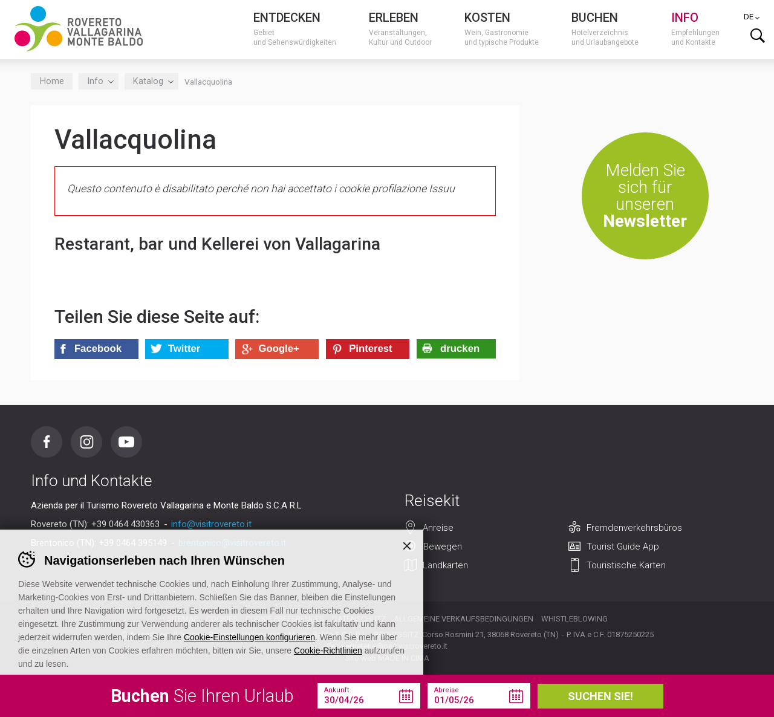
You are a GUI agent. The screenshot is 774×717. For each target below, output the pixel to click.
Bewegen (442, 546)
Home (52, 81)
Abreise (446, 690)
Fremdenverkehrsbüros (634, 527)
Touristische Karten (626, 565)
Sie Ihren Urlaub (202, 695)
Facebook (46, 442)
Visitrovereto (78, 28)
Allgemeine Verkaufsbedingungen (463, 618)
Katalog (151, 81)
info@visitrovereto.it (211, 524)
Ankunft (336, 690)
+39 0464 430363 (125, 524)
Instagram (86, 442)
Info (98, 81)
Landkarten (445, 565)
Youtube (126, 442)
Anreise (438, 527)
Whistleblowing (574, 618)
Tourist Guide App (623, 546)
